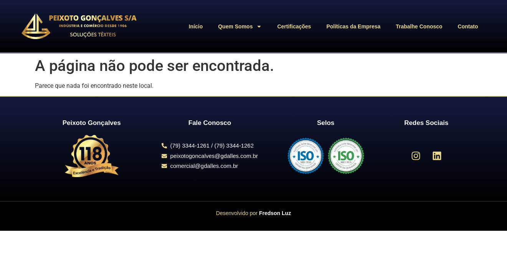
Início (196, 26)
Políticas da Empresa (353, 26)
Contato (468, 26)
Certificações (294, 26)
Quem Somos (240, 26)
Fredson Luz (275, 213)
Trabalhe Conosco (419, 26)
